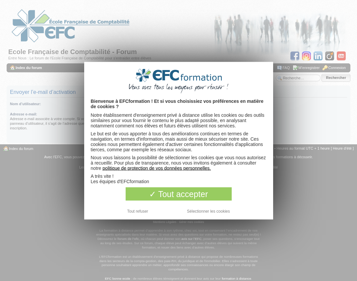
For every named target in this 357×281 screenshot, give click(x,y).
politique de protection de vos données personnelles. (156, 168)
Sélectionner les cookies (208, 211)
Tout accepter (178, 193)
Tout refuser (137, 211)
